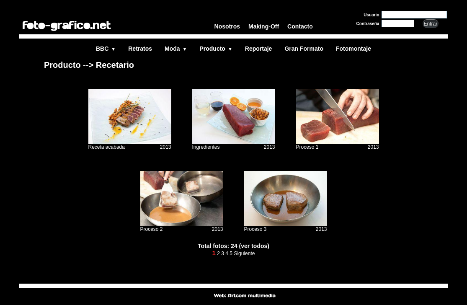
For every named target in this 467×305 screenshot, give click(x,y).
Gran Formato (303, 48)
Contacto (300, 26)
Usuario (371, 15)
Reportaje (258, 48)
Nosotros (227, 26)
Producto (215, 48)
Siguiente (244, 253)
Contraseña (367, 23)
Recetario (115, 65)
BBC (106, 48)
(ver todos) (254, 246)
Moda (176, 48)
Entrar (431, 24)
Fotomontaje (353, 48)
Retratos (140, 48)
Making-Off (263, 26)
